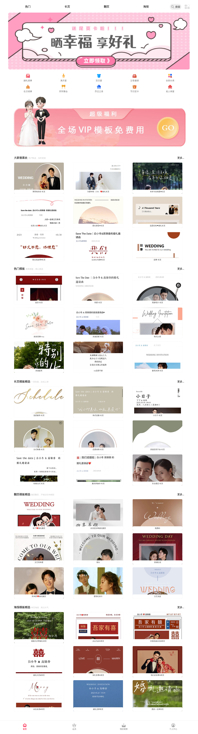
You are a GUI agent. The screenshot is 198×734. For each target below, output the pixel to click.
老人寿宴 (170, 91)
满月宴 (63, 80)
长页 (67, 6)
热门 (28, 6)
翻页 (106, 6)
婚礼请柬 (28, 80)
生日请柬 (28, 91)
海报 (146, 6)
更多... (180, 157)
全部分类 (170, 80)
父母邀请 (134, 80)
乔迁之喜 (99, 91)
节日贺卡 (134, 91)
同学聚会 (63, 91)
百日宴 (99, 80)
